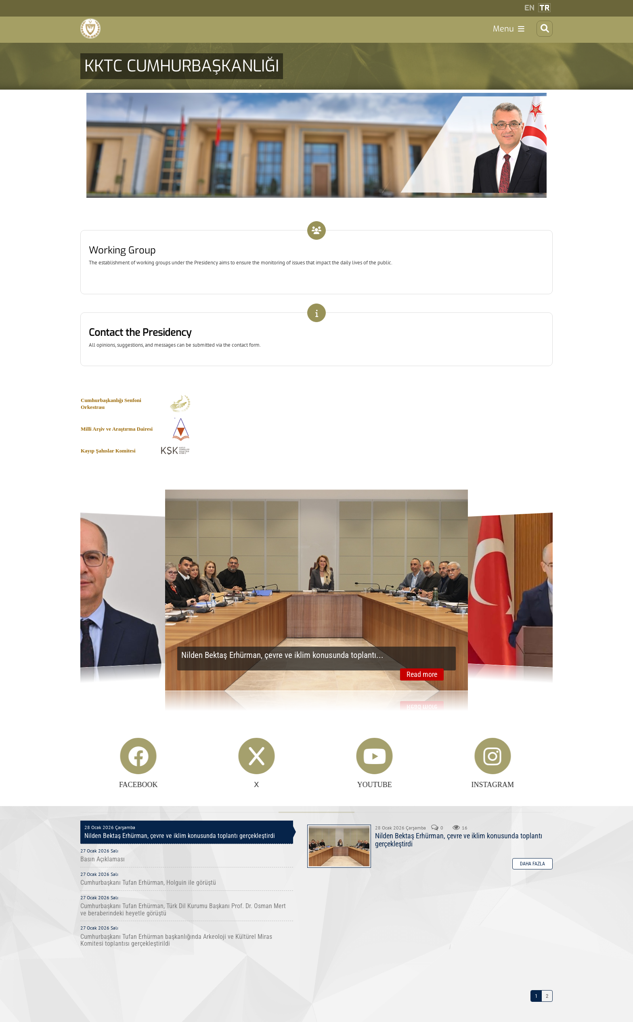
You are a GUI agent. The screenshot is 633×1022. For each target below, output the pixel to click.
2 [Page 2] (547, 1016)
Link (316, 250)
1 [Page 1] (536, 1016)
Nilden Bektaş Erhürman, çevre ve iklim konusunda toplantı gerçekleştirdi (339, 866)
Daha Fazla (532, 884)
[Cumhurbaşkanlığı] (94, 33)
